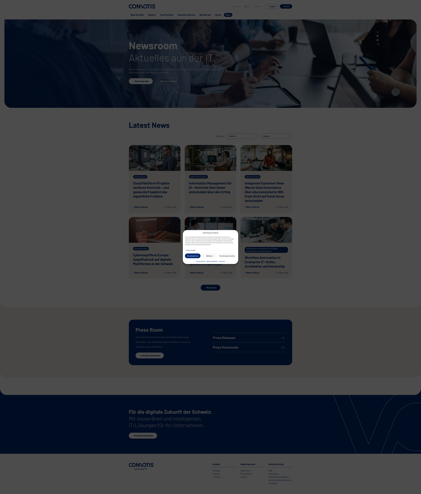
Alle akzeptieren (192, 256)
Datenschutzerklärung (212, 261)
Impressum (222, 261)
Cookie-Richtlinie (200, 261)
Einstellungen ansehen (227, 256)
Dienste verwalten (190, 250)
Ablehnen (209, 256)
